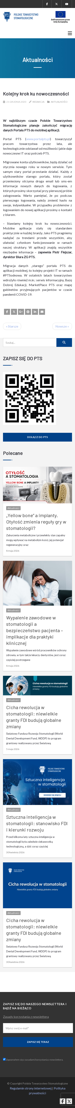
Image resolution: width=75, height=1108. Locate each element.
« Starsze (12, 326)
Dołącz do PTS (37, 437)
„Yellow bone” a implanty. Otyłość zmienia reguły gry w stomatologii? (36, 521)
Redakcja (38, 101)
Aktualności (59, 101)
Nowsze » (62, 326)
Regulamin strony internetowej (31, 1088)
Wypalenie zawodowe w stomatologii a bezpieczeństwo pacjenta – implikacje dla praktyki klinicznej (34, 630)
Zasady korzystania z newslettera (26, 1016)
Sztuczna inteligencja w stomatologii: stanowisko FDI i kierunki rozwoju (37, 823)
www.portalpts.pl (38, 139)
